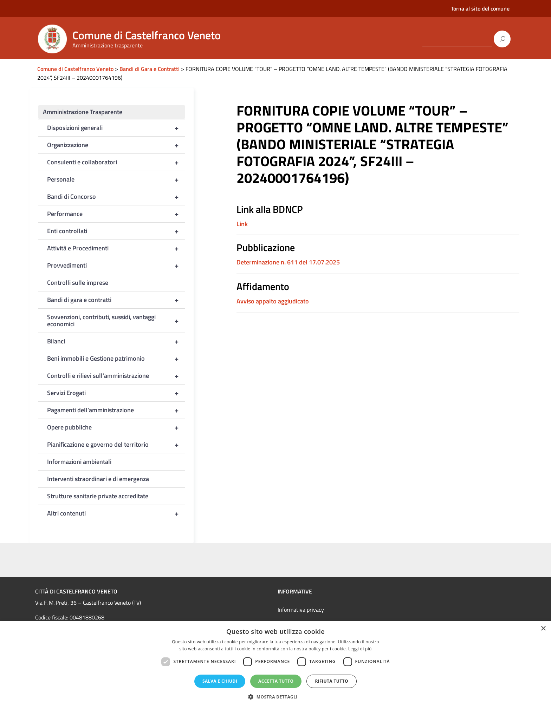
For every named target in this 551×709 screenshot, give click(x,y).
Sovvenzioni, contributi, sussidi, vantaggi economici (116, 321)
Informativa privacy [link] (301, 609)
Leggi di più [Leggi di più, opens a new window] (360, 649)
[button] (275, 697)
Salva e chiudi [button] (219, 681)
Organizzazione (116, 145)
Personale (116, 179)
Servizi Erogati (116, 393)
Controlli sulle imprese (77, 282)
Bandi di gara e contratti (116, 299)
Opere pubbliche (116, 427)
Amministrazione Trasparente (82, 112)
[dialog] (275, 665)
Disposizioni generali (116, 127)
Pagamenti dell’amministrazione (116, 410)
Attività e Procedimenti (116, 248)
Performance (116, 213)
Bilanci (116, 341)
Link (242, 224)
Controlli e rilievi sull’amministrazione (116, 375)
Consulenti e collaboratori (116, 162)
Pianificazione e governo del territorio (116, 444)
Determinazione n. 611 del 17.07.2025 (288, 262)
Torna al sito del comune (480, 8)
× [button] (543, 628)
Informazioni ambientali (79, 461)
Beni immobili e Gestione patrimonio (116, 358)
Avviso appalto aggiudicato (272, 301)
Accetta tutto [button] (275, 681)
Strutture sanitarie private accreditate (97, 496)
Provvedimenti (116, 265)
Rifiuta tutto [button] (331, 681)
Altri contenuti (116, 513)
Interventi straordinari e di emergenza (98, 479)
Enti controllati (116, 231)
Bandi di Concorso (116, 196)
